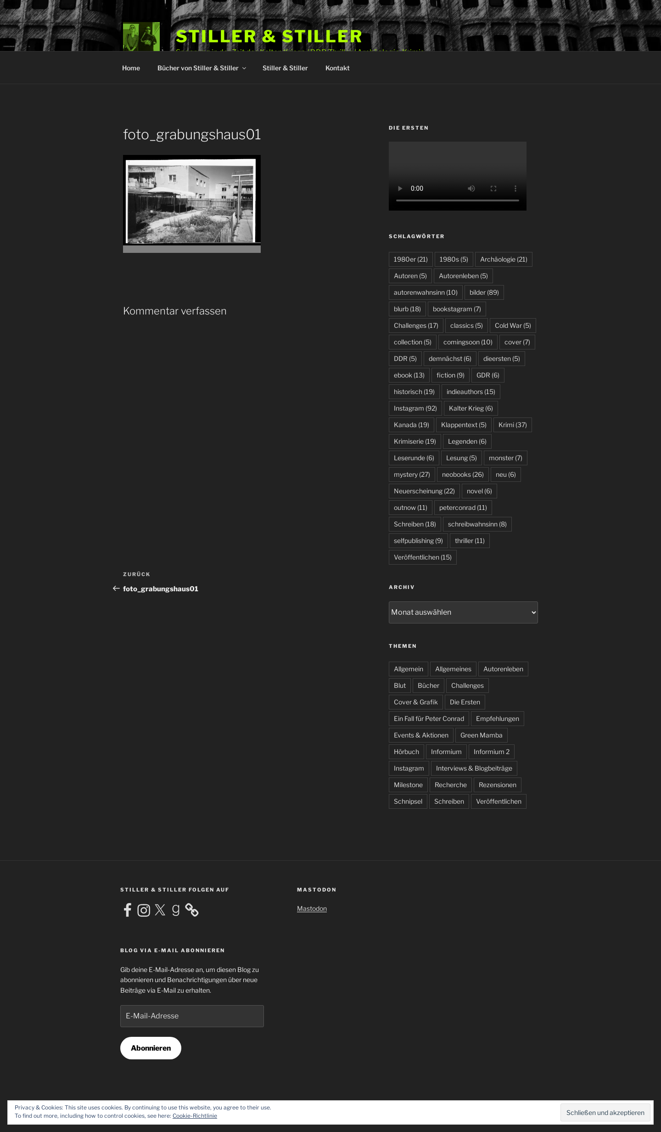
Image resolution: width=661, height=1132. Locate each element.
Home (131, 68)
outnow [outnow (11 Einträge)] (410, 507)
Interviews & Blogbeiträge (474, 768)
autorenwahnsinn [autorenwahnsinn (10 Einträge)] (426, 292)
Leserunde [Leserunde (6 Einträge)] (414, 458)
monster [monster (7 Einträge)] (505, 458)
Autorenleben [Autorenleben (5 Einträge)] (463, 276)
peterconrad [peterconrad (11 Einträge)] (463, 507)
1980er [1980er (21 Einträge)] (411, 259)
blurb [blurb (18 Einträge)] (407, 309)
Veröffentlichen (498, 801)
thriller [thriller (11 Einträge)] (470, 540)
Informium (446, 751)
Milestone (408, 785)
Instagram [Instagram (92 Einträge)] (415, 408)
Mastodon (312, 908)
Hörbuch (406, 751)
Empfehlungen (497, 718)
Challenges (467, 685)
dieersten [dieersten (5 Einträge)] (501, 358)
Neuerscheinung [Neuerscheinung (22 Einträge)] (424, 491)
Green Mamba (481, 735)
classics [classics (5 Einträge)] (466, 325)
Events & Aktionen (421, 735)
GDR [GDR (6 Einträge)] (487, 375)
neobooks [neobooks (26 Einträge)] (463, 474)
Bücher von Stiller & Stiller (202, 68)
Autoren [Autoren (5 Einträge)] (410, 276)
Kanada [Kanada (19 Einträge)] (411, 425)
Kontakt (337, 68)
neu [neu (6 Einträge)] (506, 474)
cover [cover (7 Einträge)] (517, 342)
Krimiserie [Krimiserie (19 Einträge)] (415, 441)
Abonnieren (151, 1048)
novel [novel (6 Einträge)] (479, 491)
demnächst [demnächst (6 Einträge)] (450, 358)
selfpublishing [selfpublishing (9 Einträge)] (418, 540)
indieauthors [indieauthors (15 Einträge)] (471, 391)
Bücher (428, 685)
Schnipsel (408, 801)
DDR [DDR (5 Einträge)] (405, 358)
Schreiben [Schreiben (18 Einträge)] (415, 524)
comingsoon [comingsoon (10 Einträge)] (468, 342)
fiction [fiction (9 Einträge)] (451, 375)
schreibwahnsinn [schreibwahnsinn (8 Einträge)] (477, 524)
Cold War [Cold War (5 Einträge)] (513, 325)
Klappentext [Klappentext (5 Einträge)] (464, 425)
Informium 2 (492, 751)
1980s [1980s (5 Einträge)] (454, 259)
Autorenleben (503, 669)
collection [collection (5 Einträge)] (412, 342)
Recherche (451, 785)
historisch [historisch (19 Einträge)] (414, 391)
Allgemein (408, 669)
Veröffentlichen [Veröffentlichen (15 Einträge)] (423, 557)
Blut (400, 685)
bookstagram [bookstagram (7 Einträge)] (457, 309)
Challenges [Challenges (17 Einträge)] (416, 325)
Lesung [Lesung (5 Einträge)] (461, 458)
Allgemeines (453, 669)
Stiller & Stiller (269, 36)
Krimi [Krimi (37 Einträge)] (513, 425)
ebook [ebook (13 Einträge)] (409, 375)
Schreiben (449, 801)
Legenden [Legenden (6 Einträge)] (467, 441)
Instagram (409, 768)
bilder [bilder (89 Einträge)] (484, 292)
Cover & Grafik (416, 702)
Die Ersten (465, 702)
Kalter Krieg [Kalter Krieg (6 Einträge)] (471, 408)
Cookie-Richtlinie (195, 1115)
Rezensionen (497, 785)
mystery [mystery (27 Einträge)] (412, 474)
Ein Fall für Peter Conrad (429, 718)
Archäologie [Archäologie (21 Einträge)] (503, 259)
